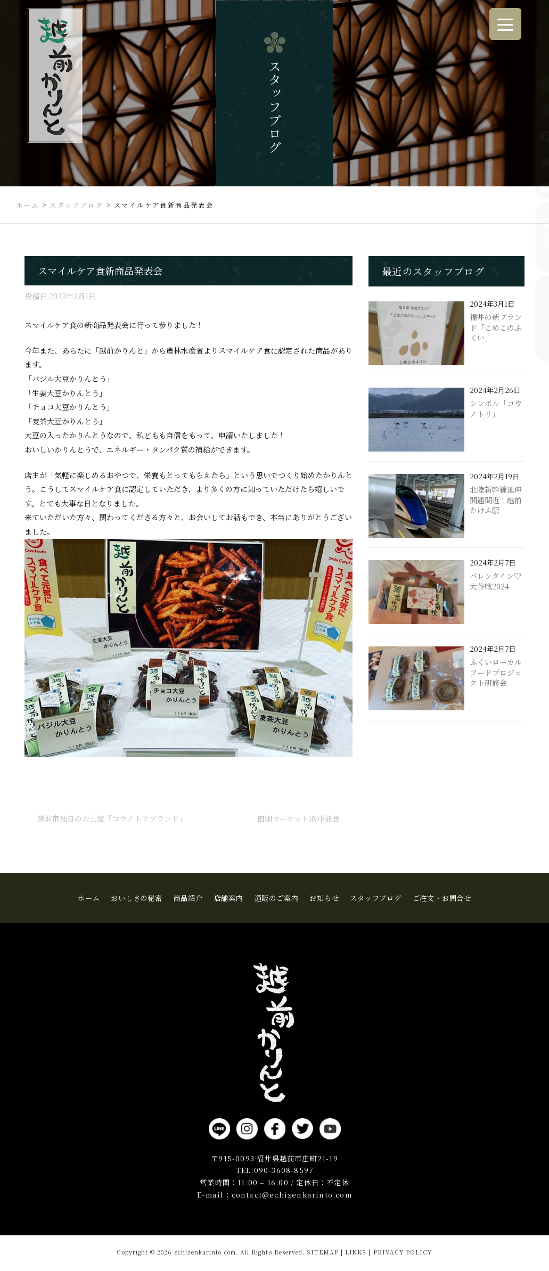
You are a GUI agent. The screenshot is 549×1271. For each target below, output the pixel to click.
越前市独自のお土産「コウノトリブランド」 (111, 818)
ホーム (89, 898)
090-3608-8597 (284, 1170)
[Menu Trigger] (505, 24)
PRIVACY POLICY (402, 1252)
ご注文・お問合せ (537, 318)
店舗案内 (228, 898)
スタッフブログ (375, 898)
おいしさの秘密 (136, 898)
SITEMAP (322, 1252)
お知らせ (324, 898)
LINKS (355, 1252)
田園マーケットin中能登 (298, 818)
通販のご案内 (277, 898)
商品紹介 (537, 237)
